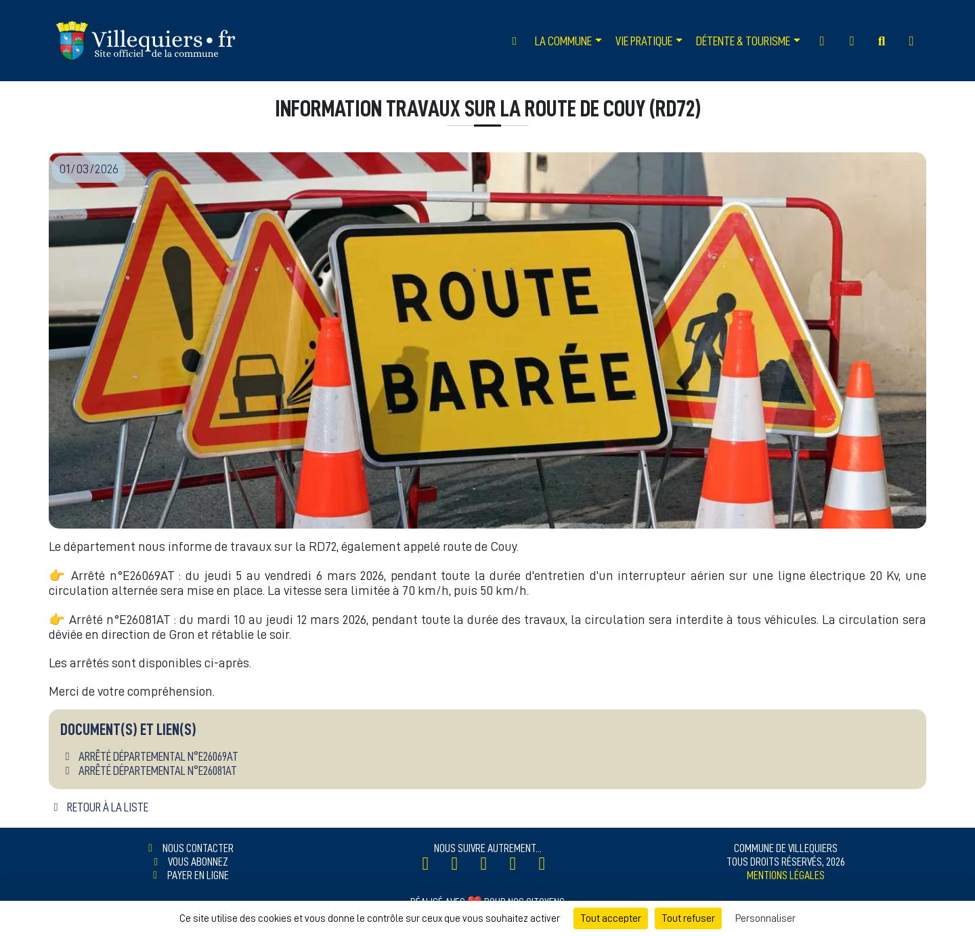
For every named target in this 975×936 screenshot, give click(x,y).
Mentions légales (786, 875)
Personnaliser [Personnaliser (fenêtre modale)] (765, 918)
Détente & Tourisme (743, 41)
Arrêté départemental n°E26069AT (158, 756)
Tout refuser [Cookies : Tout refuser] (688, 918)
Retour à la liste (107, 807)
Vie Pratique (643, 41)
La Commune (563, 41)
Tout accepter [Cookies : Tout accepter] (610, 918)
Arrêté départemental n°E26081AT (158, 770)
